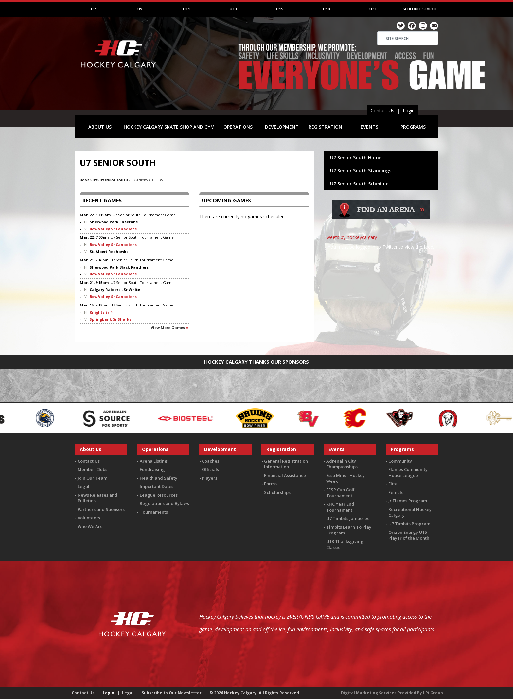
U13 (233, 9)
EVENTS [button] (369, 127)
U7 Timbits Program (409, 524)
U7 (93, 9)
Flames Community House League (408, 472)
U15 (279, 9)
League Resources (159, 495)
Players (209, 478)
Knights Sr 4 (101, 312)
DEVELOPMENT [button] (282, 127)
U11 (186, 9)
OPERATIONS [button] (238, 127)
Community (400, 461)
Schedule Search (419, 9)
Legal (83, 486)
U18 (326, 9)
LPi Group (433, 693)
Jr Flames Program (407, 501)
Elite (393, 484)
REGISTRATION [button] (325, 127)
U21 (373, 9)
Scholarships (277, 492)
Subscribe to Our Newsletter (172, 693)
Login (409, 110)
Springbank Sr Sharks (110, 319)
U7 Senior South (114, 180)
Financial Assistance (285, 475)
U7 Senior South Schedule (359, 184)
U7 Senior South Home (355, 157)
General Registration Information (286, 464)
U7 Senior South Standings (360, 170)
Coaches (210, 461)
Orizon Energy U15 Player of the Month (408, 535)
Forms (270, 484)
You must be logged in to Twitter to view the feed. (381, 247)
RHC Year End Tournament (340, 507)
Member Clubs (92, 469)
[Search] (407, 38)
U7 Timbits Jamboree (348, 518)
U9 (139, 9)
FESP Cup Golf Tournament (340, 492)
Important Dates (156, 486)
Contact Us (382, 110)
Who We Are (90, 526)
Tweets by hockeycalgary (350, 237)
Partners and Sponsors (101, 509)
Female (396, 492)
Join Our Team (92, 478)
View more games (168, 327)
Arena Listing (154, 461)
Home (84, 180)
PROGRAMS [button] (413, 127)
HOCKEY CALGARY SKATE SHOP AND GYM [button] (169, 127)
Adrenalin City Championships (342, 464)
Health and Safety (158, 478)
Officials (210, 469)
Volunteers (89, 518)
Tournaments (154, 512)
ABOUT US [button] (100, 127)
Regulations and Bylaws (164, 503)
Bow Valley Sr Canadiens (113, 228)
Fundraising (152, 469)
